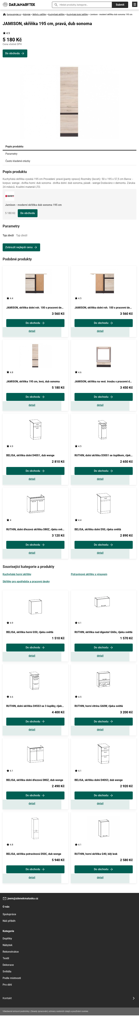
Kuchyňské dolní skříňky (77, 14)
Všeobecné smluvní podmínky (16, 1020)
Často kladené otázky (17, 161)
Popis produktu (14, 146)
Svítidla (7, 980)
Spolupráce (9, 922)
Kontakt (7, 1006)
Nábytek (26, 14)
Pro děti (7, 993)
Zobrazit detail (35, 332)
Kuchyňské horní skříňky (17, 578)
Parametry (11, 153)
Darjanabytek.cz (14, 14)
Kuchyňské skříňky (56, 14)
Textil (6, 966)
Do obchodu (27, 213)
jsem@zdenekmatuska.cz (23, 907)
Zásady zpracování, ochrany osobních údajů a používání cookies (59, 1020)
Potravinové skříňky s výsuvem (89, 578)
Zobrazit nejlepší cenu (19, 247)
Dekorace (8, 973)
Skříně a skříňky (39, 14)
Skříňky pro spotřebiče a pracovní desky (26, 585)
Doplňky (7, 947)
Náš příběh (9, 929)
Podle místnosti (12, 986)
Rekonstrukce (11, 960)
